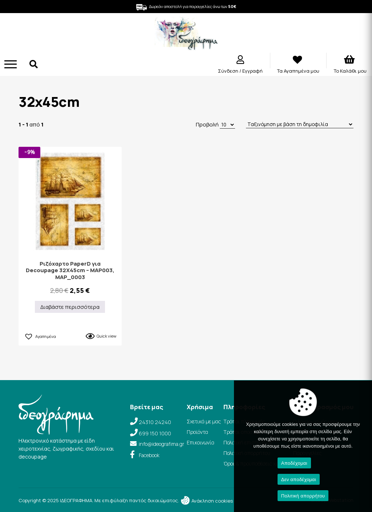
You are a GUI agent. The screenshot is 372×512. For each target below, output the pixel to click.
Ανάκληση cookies (206, 500)
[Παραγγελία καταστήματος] (299, 124)
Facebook (149, 455)
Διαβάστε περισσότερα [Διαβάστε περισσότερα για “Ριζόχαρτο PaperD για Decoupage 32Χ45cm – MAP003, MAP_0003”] (70, 307)
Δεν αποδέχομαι (298, 479)
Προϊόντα (197, 431)
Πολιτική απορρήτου (303, 496)
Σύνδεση (228, 71)
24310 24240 (155, 422)
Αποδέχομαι (294, 463)
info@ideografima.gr (161, 443)
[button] (40, 335)
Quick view (106, 336)
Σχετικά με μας (204, 421)
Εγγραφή (252, 71)
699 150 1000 (155, 433)
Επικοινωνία (200, 442)
